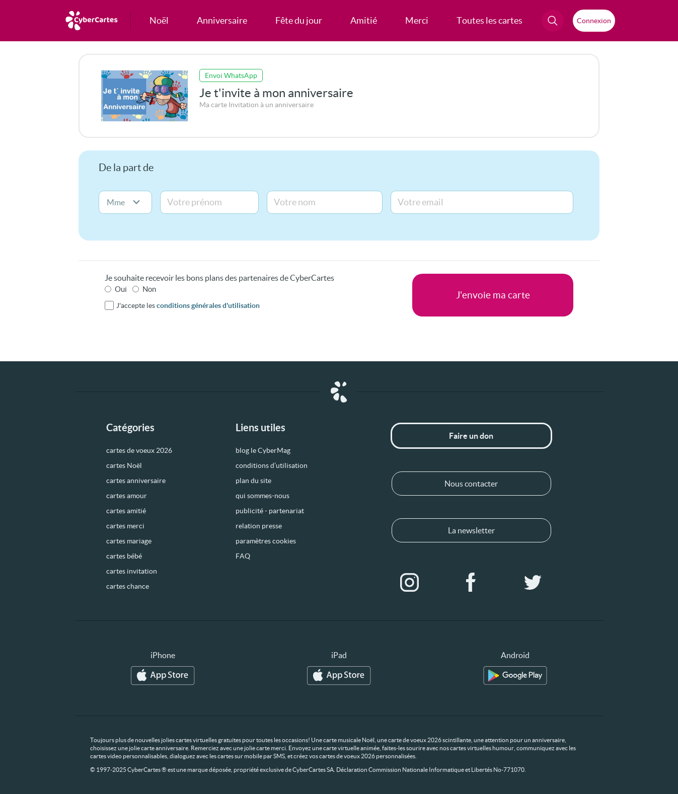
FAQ (243, 556)
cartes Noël (124, 465)
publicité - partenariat (270, 511)
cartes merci (125, 526)
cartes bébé (124, 556)
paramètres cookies (266, 541)
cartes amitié (126, 511)
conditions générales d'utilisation (208, 305)
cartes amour (126, 496)
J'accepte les (188, 305)
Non (149, 289)
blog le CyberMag (263, 450)
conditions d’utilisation (272, 465)
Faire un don (471, 435)
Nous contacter (471, 483)
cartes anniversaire (136, 481)
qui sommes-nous (262, 496)
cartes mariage (129, 541)
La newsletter (471, 530)
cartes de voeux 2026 (139, 450)
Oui (121, 289)
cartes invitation (131, 571)
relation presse (259, 526)
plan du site (253, 481)
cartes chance (127, 586)
